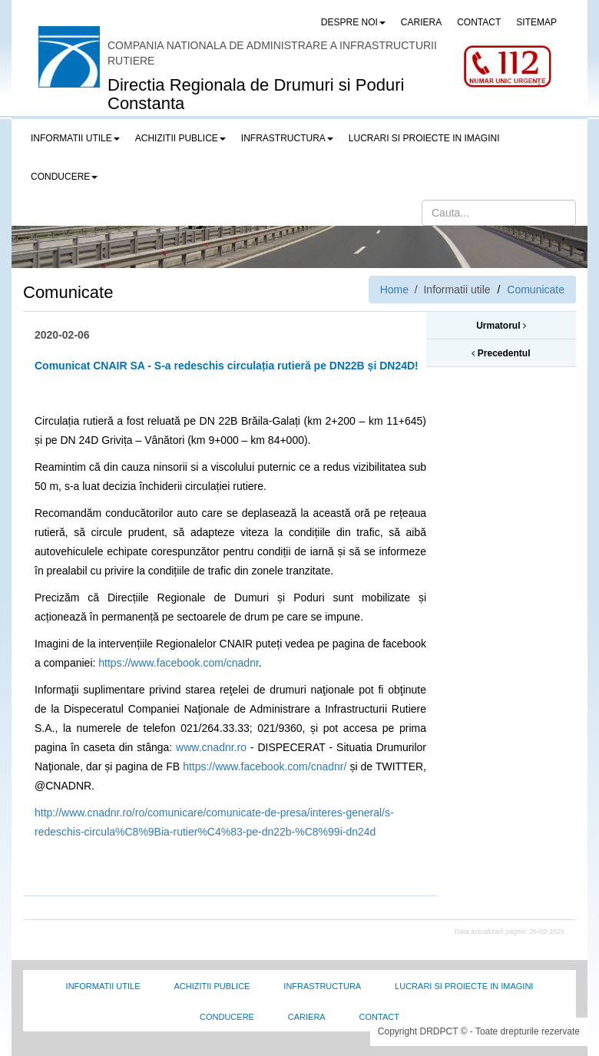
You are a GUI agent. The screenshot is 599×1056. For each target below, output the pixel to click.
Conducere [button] (64, 176)
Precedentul (501, 353)
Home (394, 289)
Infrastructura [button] (287, 138)
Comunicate (535, 289)
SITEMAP (536, 22)
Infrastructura (322, 986)
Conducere (227, 1016)
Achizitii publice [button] (180, 138)
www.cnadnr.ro (211, 747)
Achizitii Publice (212, 986)
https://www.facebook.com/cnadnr (178, 663)
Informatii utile (103, 986)
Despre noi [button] (353, 22)
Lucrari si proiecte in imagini (464, 986)
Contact (379, 1016)
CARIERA (421, 22)
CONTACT (479, 22)
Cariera (307, 1016)
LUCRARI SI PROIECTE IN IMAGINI (424, 138)
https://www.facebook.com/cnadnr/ (264, 766)
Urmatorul (501, 325)
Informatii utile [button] (75, 138)
